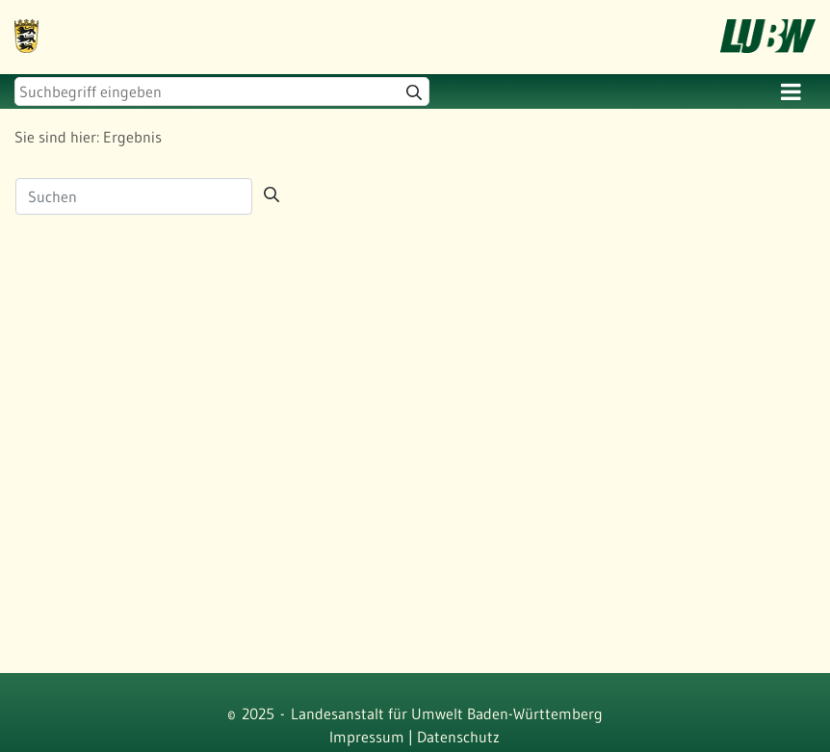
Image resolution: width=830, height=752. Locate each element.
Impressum (366, 736)
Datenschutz (458, 736)
